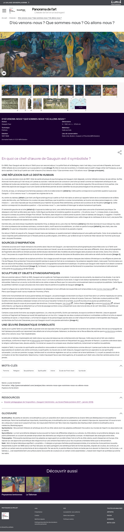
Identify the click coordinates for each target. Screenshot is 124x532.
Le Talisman (31, 495)
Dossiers (110, 519)
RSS (64, 508)
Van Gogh (67, 303)
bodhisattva (18, 269)
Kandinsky (106, 303)
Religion (16, 371)
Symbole (84, 371)
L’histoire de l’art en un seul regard (49, 13)
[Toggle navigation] (4, 10)
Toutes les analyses (114, 508)
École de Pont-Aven (68, 371)
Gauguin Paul (6, 124)
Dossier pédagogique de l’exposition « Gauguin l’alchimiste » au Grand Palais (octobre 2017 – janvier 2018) (48, 402)
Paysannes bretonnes (12, 495)
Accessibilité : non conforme (71, 512)
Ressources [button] (11, 397)
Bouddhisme (29, 371)
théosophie (35, 341)
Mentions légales (40, 519)
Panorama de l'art (44, 9)
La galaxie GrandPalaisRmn (16, 3)
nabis (82, 341)
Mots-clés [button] (9, 366)
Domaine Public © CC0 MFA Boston (14, 140)
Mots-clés (111, 523)
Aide (36, 508)
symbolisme (110, 332)
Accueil (4, 18)
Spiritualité (43, 371)
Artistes (110, 512)
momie (104, 289)
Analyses (12, 18)
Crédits (37, 516)
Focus (109, 516)
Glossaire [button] (9, 413)
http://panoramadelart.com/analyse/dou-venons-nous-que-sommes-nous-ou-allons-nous (49, 386)
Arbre (54, 371)
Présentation (38, 512)
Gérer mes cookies (68, 516)
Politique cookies (68, 519)
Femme (6, 371)
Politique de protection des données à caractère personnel (46, 523)
